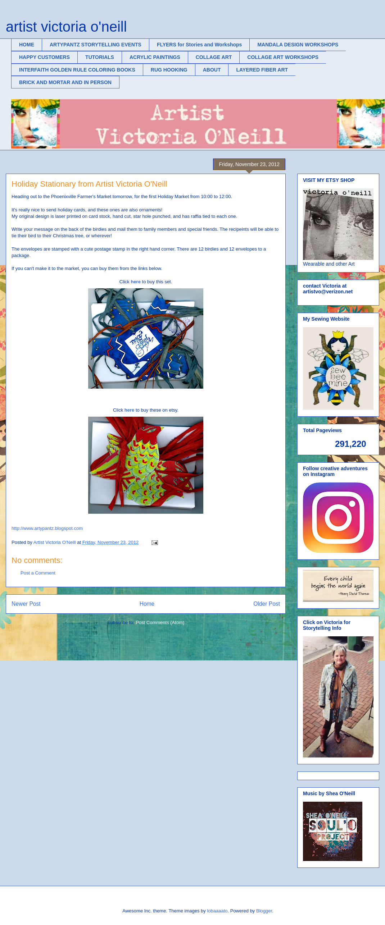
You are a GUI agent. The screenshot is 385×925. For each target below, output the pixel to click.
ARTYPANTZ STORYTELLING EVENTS (95, 44)
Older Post (266, 604)
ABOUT (212, 70)
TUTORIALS (99, 57)
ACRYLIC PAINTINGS (155, 57)
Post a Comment (38, 573)
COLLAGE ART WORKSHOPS (282, 57)
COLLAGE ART (214, 57)
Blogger (264, 910)
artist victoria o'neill (66, 27)
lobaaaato (217, 910)
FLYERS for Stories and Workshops (199, 44)
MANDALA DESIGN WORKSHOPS (297, 44)
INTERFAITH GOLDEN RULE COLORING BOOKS (77, 70)
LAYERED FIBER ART (262, 70)
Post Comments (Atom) (160, 622)
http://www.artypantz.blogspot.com (47, 528)
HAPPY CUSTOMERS (44, 57)
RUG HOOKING (169, 70)
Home (147, 604)
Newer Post (26, 604)
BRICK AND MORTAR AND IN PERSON (65, 82)
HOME (26, 44)
